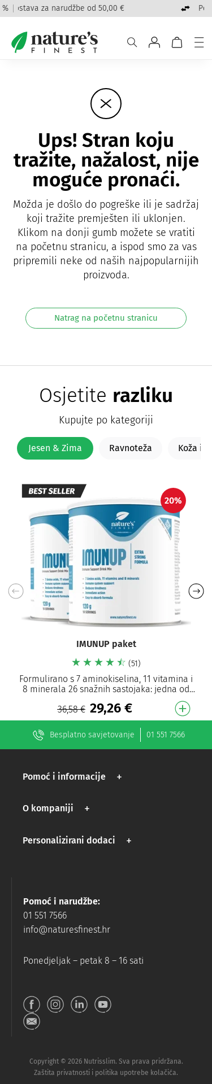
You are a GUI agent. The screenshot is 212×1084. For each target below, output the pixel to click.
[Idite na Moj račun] (154, 42)
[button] (196, 591)
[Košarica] (177, 42)
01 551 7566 (165, 735)
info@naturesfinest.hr (66, 929)
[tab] (55, 448)
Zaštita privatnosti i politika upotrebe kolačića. (106, 1073)
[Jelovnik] (199, 42)
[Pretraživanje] (132, 42)
